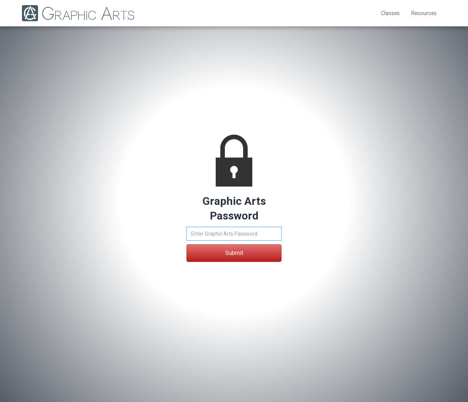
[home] (74, 13)
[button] (390, 13)
